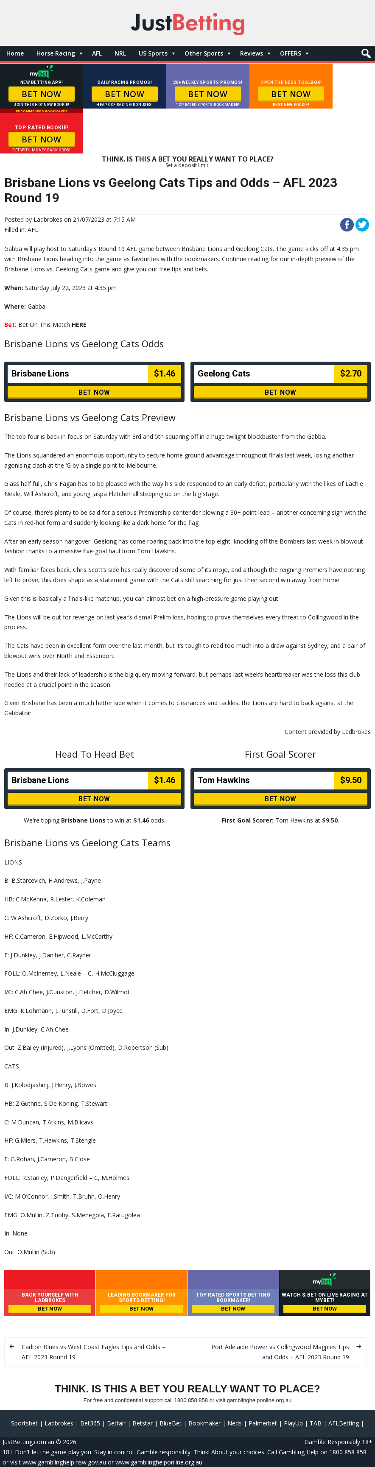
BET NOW (41, 94)
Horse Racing (55, 53)
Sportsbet (24, 1423)
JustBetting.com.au (28, 1442)
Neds (234, 1423)
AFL (97, 53)
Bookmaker (204, 1423)
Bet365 (90, 1423)
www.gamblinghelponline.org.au (158, 1462)
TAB (316, 1423)
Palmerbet (263, 1423)
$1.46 (141, 820)
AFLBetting (343, 1423)
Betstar (142, 1423)
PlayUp (293, 1423)
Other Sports (204, 53)
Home (15, 53)
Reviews (251, 53)
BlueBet (171, 1423)
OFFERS (290, 53)
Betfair (116, 1423)
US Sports (153, 53)
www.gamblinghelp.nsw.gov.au (64, 1462)
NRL (120, 53)
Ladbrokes (48, 219)
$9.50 (330, 820)
